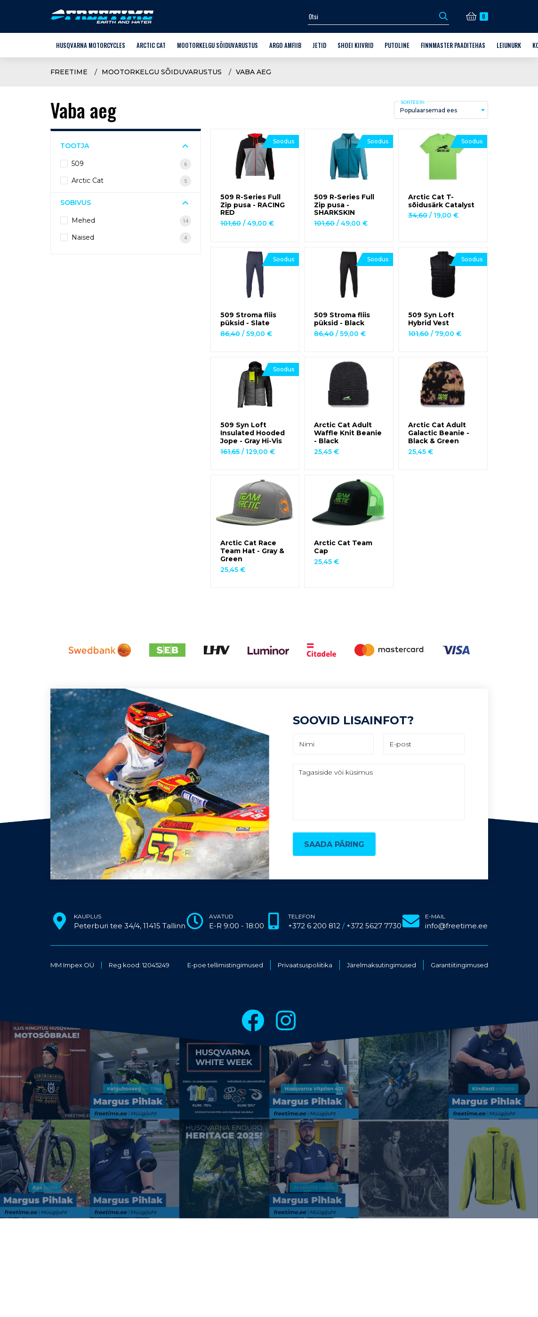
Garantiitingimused (459, 965)
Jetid (319, 45)
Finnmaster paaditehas (453, 45)
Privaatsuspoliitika (305, 965)
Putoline (397, 45)
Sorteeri (413, 102)
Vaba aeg (253, 72)
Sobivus (75, 202)
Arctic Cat (151, 45)
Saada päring (334, 844)
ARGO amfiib (285, 45)
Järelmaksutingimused (381, 965)
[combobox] (441, 110)
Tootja (74, 145)
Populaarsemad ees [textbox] (428, 110)
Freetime (69, 72)
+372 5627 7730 (373, 925)
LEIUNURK (509, 45)
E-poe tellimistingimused (225, 965)
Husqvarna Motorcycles (90, 45)
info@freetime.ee (456, 925)
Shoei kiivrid (355, 45)
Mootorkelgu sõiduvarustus (217, 45)
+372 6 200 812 (314, 925)
